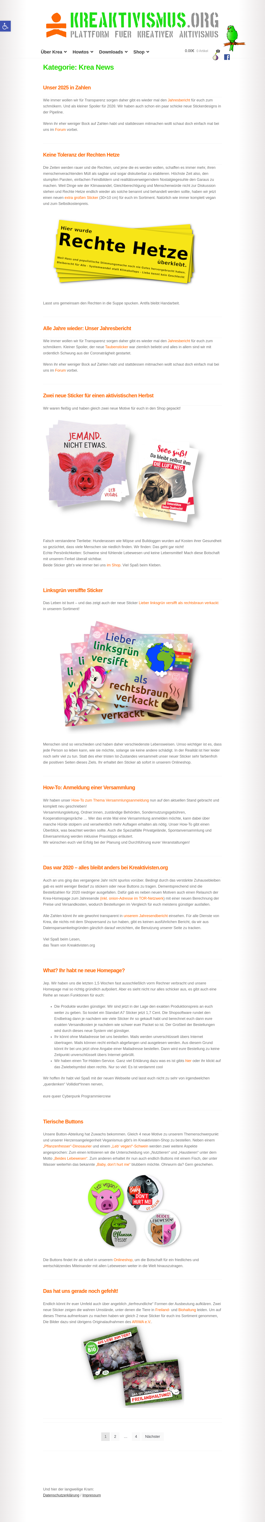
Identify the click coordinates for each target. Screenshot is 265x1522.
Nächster (152, 1436)
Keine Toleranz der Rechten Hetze (81, 155)
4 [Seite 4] (136, 1436)
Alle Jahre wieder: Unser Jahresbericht (87, 328)
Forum (60, 130)
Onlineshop (123, 1260)
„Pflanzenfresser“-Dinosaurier (68, 1146)
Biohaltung (187, 1310)
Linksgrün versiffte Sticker (73, 590)
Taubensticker (117, 347)
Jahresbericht (179, 100)
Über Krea (51, 52)
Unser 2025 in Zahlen (67, 87)
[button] (5, 26)
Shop (139, 52)
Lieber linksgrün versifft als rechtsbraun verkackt (178, 603)
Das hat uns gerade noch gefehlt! (80, 1291)
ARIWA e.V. (141, 1322)
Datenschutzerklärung (61, 1495)
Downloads (111, 52)
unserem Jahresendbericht (146, 916)
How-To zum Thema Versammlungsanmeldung (110, 800)
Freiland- (162, 1310)
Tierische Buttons (63, 1121)
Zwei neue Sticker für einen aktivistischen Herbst (98, 395)
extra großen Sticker (81, 198)
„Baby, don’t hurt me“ (112, 1164)
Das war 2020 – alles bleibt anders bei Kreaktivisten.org (105, 867)
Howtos (81, 52)
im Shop (113, 565)
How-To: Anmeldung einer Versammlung (89, 787)
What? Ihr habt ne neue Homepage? (84, 970)
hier (188, 1061)
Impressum (91, 1495)
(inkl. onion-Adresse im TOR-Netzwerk (131, 898)
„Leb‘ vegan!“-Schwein (129, 1146)
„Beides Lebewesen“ (70, 1158)
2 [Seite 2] (115, 1436)
